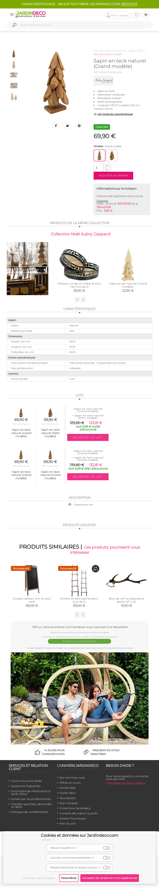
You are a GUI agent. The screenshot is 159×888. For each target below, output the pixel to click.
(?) (75, 847)
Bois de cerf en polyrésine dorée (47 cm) (126, 602)
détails (49, 839)
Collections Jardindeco (75, 809)
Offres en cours (70, 783)
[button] (107, 166)
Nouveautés (68, 799)
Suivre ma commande (26, 781)
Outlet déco (68, 793)
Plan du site (68, 824)
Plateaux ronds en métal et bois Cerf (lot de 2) (79, 286)
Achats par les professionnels (31, 800)
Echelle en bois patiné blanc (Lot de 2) (79, 602)
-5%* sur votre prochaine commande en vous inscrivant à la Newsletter (79, 629)
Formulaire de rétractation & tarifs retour (30, 793)
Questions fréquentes (26, 787)
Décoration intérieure (110, 50)
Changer (102, 201)
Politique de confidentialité (29, 813)
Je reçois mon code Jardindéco (79, 642)
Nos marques (69, 804)
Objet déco (137, 50)
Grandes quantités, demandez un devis (31, 806)
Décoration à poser (108, 54)
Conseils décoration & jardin (79, 814)
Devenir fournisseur (73, 819)
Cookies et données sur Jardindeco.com (79, 835)
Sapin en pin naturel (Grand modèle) (128, 286)
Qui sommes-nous (72, 778)
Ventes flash (68, 788)
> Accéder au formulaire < (126, 784)
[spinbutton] (102, 167)
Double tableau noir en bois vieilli (32, 602)
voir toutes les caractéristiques (113, 114)
